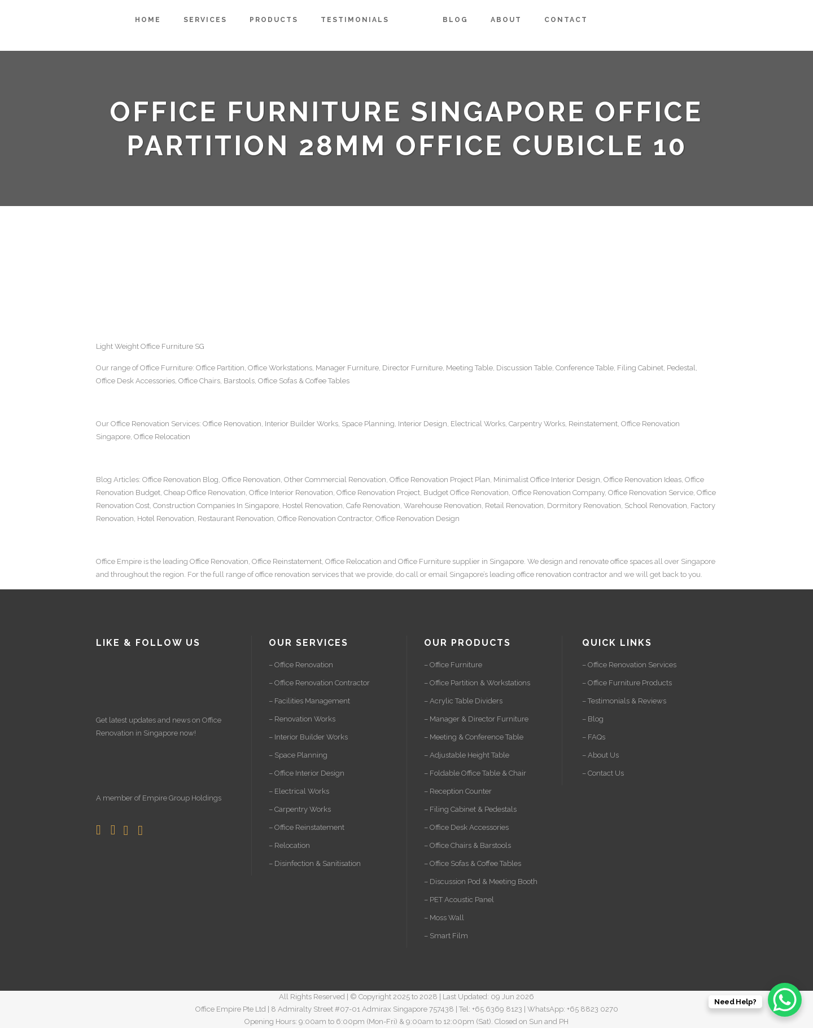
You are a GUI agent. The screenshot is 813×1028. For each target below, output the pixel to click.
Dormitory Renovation (584, 505)
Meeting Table (469, 368)
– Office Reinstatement (306, 827)
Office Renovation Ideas (642, 479)
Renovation (661, 423)
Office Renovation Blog (180, 479)
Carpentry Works (537, 423)
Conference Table (585, 368)
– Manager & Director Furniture (476, 719)
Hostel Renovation (312, 505)
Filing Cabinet (640, 368)
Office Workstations (280, 368)
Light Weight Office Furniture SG (150, 346)
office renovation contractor (562, 574)
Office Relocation (162, 436)
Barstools (239, 381)
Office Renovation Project (378, 492)
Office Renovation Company (558, 492)
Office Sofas (277, 381)
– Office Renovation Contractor (319, 683)
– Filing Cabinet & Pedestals (470, 809)
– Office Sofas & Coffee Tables (472, 863)
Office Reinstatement (287, 561)
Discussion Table (524, 368)
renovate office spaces (616, 561)
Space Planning (368, 423)
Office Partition (220, 368)
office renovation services (297, 574)
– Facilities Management (309, 701)
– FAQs (593, 737)
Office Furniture (166, 368)
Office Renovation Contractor (324, 518)
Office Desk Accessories (135, 381)
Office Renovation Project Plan (440, 479)
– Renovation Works (302, 719)
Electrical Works (478, 423)
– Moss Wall (444, 917)
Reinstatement (593, 423)
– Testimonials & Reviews (624, 701)
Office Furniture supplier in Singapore (461, 561)
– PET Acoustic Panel (459, 899)
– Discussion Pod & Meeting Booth (480, 881)
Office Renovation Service (650, 492)
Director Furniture (412, 368)
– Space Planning (298, 755)
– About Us (600, 755)
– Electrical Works (299, 791)
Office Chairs (199, 381)
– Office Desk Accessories (466, 827)
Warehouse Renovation (443, 505)
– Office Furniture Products (627, 683)
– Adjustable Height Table (466, 755)
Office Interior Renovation (291, 492)
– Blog (593, 719)
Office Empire (119, 561)
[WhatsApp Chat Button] (785, 1000)
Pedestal (681, 368)
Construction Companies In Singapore (216, 505)
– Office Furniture (453, 664)
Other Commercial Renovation (335, 479)
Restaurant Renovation (236, 518)
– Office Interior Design (306, 773)
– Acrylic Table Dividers (463, 701)
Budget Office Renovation (466, 492)
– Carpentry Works (300, 809)
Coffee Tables (327, 381)
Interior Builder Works (301, 423)
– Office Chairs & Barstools (467, 845)
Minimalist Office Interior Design (546, 479)
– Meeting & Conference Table (473, 737)
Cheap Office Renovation (205, 492)
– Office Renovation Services (629, 664)
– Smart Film (446, 935)
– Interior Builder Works (308, 737)
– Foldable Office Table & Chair (475, 773)
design (551, 561)
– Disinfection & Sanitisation (315, 863)
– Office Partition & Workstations (477, 683)
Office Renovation (140, 423)
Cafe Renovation (373, 505)
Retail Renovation (514, 505)
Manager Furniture (347, 368)
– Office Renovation (301, 664)
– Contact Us (603, 773)
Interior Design (422, 423)
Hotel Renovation (165, 518)
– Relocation (289, 845)
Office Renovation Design (417, 518)
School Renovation (655, 505)
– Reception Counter (458, 791)
